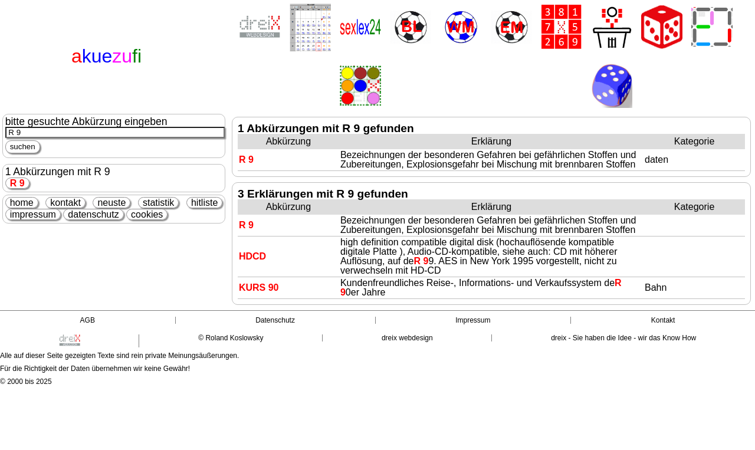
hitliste (204, 203)
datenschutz (93, 214)
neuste (111, 203)
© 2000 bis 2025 (26, 381)
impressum (33, 214)
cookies (147, 214)
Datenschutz (275, 320)
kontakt (65, 203)
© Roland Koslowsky (230, 337)
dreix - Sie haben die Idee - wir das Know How (623, 337)
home (22, 203)
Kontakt (663, 320)
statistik (158, 203)
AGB (87, 320)
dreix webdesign (407, 337)
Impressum (472, 320)
